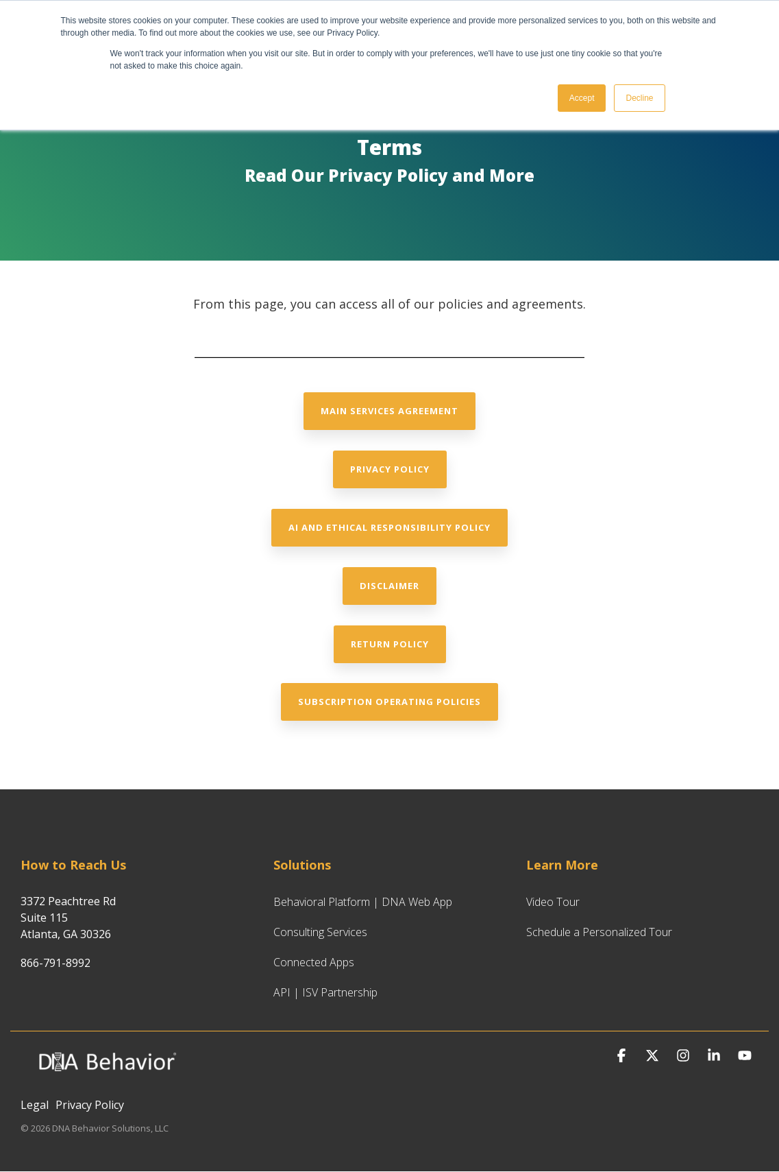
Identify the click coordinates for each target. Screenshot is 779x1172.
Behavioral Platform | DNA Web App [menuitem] (362, 901)
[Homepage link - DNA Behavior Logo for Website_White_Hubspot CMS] (106, 1081)
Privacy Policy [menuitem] (89, 1104)
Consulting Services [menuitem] (320, 932)
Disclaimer (389, 585)
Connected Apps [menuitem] (313, 962)
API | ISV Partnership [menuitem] (325, 992)
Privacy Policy (390, 469)
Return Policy (390, 644)
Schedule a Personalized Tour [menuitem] (599, 932)
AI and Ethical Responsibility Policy (389, 527)
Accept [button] (582, 98)
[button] (623, 1056)
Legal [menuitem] (35, 1104)
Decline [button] (639, 98)
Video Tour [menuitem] (553, 901)
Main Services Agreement (389, 411)
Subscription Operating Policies (389, 701)
